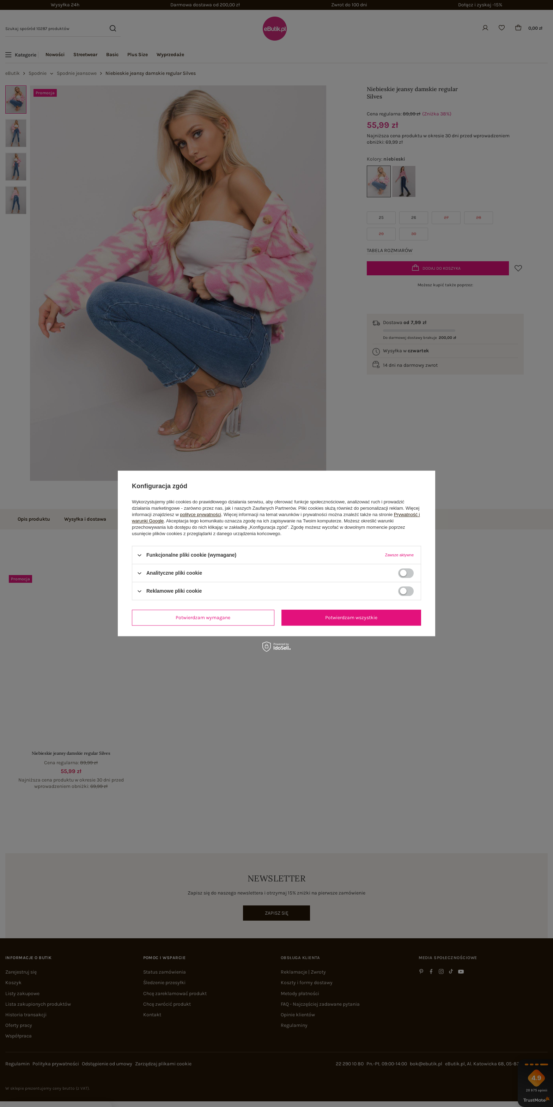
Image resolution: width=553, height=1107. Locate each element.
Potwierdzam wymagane (203, 618)
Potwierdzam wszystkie (351, 618)
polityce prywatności (200, 514)
